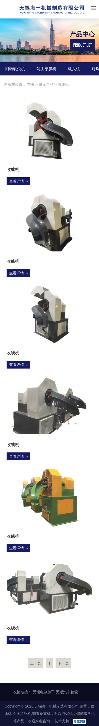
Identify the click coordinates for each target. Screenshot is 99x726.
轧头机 (74, 68)
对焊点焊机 (63, 713)
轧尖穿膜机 (46, 68)
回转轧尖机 (15, 68)
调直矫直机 (41, 713)
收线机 (63, 84)
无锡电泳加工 (44, 692)
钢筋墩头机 (85, 713)
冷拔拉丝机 (22, 713)
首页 (30, 84)
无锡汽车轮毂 (67, 692)
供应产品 (46, 84)
